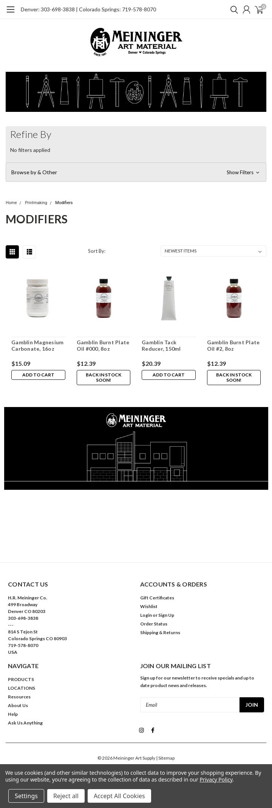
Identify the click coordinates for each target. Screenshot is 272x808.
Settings (26, 796)
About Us (18, 705)
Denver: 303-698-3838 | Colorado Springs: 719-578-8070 (88, 9)
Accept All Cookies (119, 796)
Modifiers (64, 202)
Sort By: (96, 251)
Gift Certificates (157, 598)
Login (146, 615)
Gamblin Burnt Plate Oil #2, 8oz (233, 345)
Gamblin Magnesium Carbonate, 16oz (37, 345)
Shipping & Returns (160, 632)
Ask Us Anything (25, 723)
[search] (232, 9)
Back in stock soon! (103, 377)
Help (13, 714)
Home (11, 202)
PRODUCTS (21, 679)
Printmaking (36, 202)
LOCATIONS (21, 688)
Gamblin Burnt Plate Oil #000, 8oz (103, 345)
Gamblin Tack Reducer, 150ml (161, 345)
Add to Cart (38, 375)
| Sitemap (165, 757)
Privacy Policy (215, 779)
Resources (19, 697)
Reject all (66, 796)
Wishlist (149, 606)
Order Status (153, 624)
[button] (136, 172)
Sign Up (166, 615)
